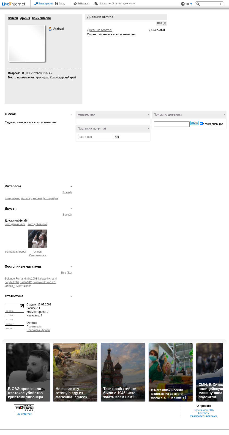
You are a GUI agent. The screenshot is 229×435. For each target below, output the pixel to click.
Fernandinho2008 (16, 251)
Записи (13, 18)
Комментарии (41, 18)
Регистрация (45, 3)
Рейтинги (83, 3)
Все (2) (67, 214)
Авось (102, 3)
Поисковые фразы (38, 330)
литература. (12, 198)
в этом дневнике (213, 124)
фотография (50, 198)
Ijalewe (42, 278)
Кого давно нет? (15, 224)
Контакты (203, 413)
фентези (36, 198)
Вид (188, 4)
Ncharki (52, 278)
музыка (25, 198)
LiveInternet (14, 4)
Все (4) (67, 192)
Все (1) (161, 23)
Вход (62, 3)
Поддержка (183, 4)
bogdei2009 (12, 282)
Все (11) (66, 272)
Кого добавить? (37, 224)
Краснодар (42, 77)
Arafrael (50, 29)
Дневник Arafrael (99, 30)
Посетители (34, 326)
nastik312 (26, 282)
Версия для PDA (204, 410)
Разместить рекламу (204, 416)
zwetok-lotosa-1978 (44, 282)
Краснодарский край (63, 77)
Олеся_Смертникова (18, 286)
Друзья (25, 18)
